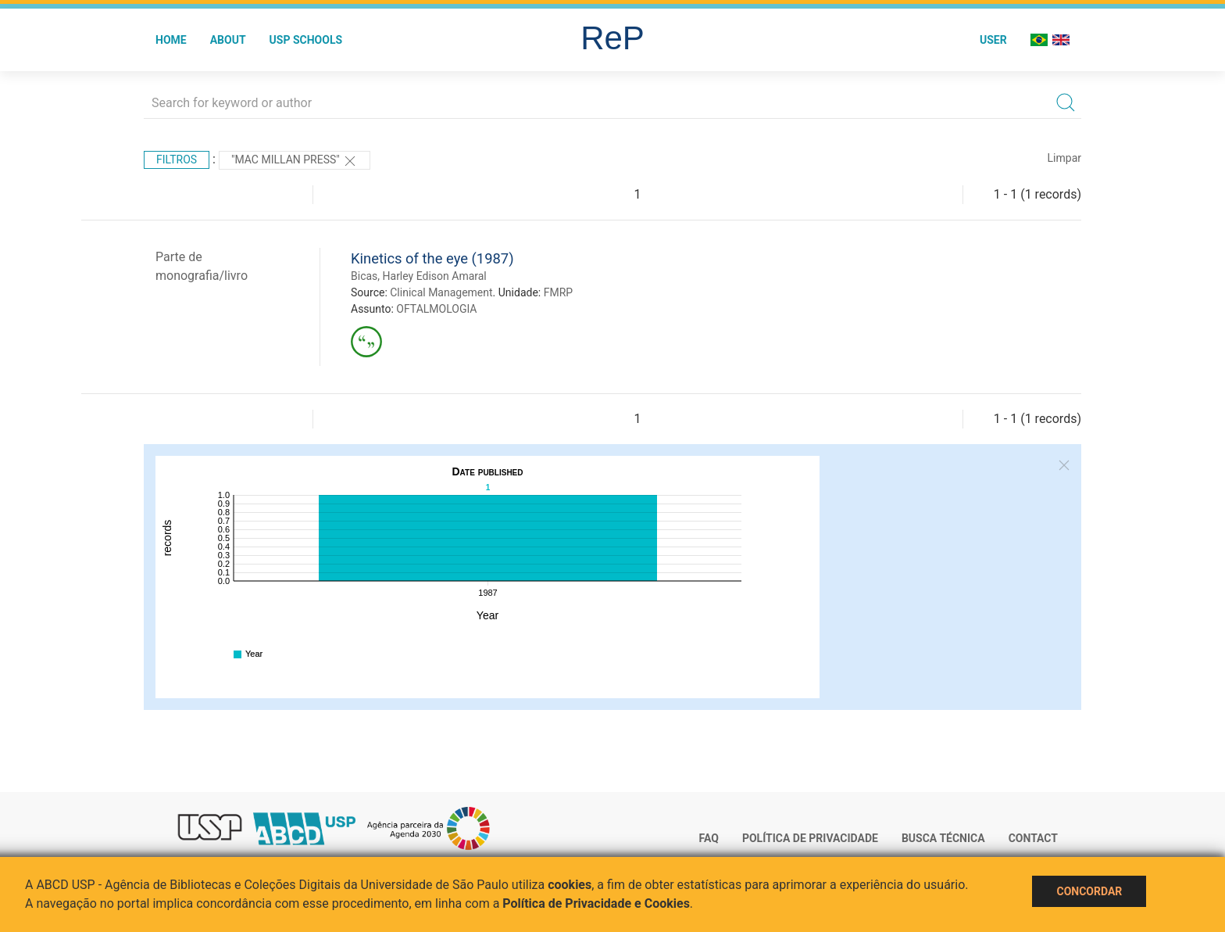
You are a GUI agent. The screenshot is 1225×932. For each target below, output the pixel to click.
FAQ (709, 838)
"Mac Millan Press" (294, 161)
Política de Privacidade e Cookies (596, 903)
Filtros (176, 159)
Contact (1033, 838)
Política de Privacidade (810, 838)
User (993, 40)
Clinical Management (441, 292)
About (228, 40)
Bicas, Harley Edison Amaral (419, 276)
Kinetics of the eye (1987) (432, 258)
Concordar (1089, 891)
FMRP (558, 292)
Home (171, 40)
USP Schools (306, 40)
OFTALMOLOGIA (436, 309)
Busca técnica (943, 838)
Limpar (1064, 158)
